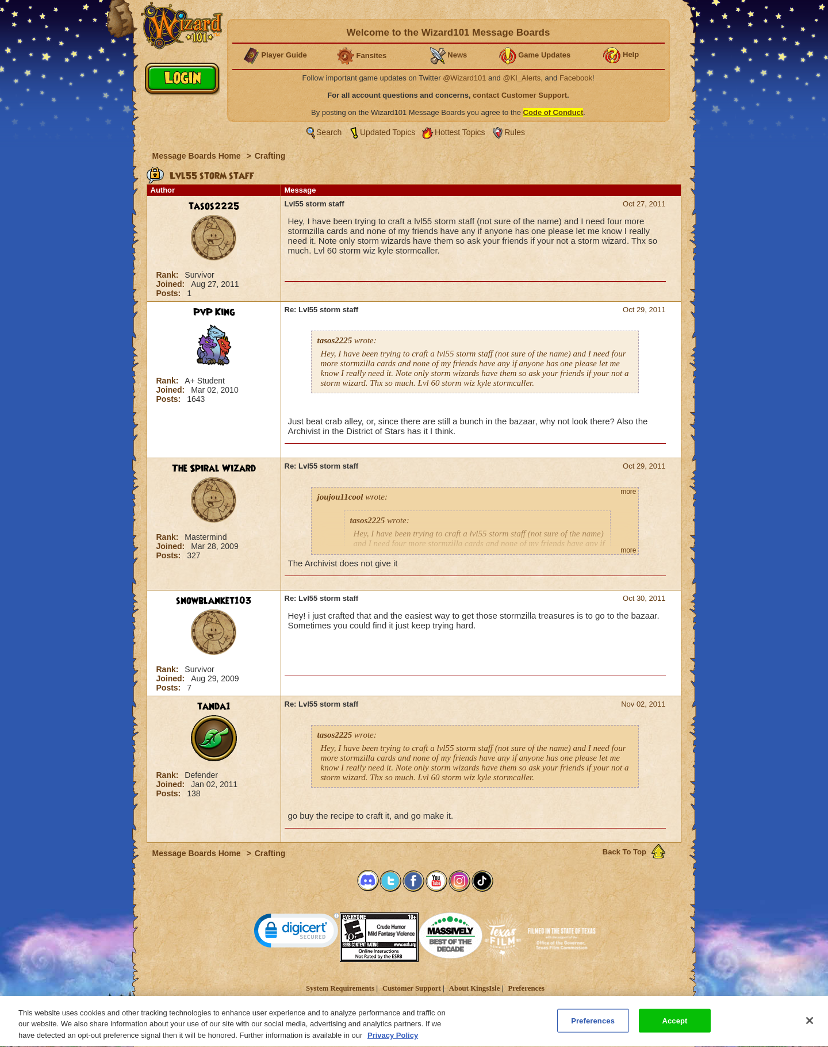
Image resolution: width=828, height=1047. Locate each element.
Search (329, 132)
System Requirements (340, 988)
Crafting (270, 155)
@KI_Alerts (521, 78)
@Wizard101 (464, 78)
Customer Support (411, 988)
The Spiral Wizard (214, 468)
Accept (674, 1026)
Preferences (526, 988)
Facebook (575, 78)
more (628, 492)
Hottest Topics (460, 132)
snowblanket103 (214, 601)
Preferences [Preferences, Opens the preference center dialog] (593, 1026)
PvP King (214, 312)
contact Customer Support (520, 95)
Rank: (168, 274)
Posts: (169, 293)
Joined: (171, 284)
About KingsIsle (474, 988)
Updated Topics (387, 132)
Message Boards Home (197, 155)
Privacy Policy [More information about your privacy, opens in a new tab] (392, 1041)
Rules (514, 132)
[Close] (809, 1025)
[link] (297, 932)
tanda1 (214, 707)
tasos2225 (214, 206)
